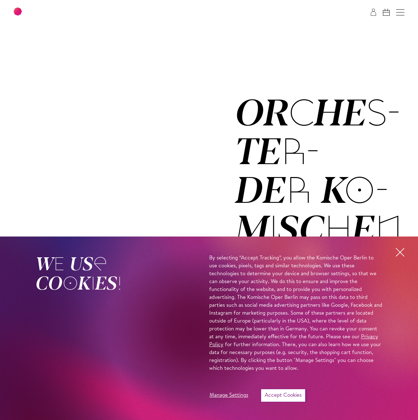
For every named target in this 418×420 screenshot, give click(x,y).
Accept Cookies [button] (283, 395)
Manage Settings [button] (229, 395)
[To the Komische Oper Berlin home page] (57, 12)
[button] (400, 12)
